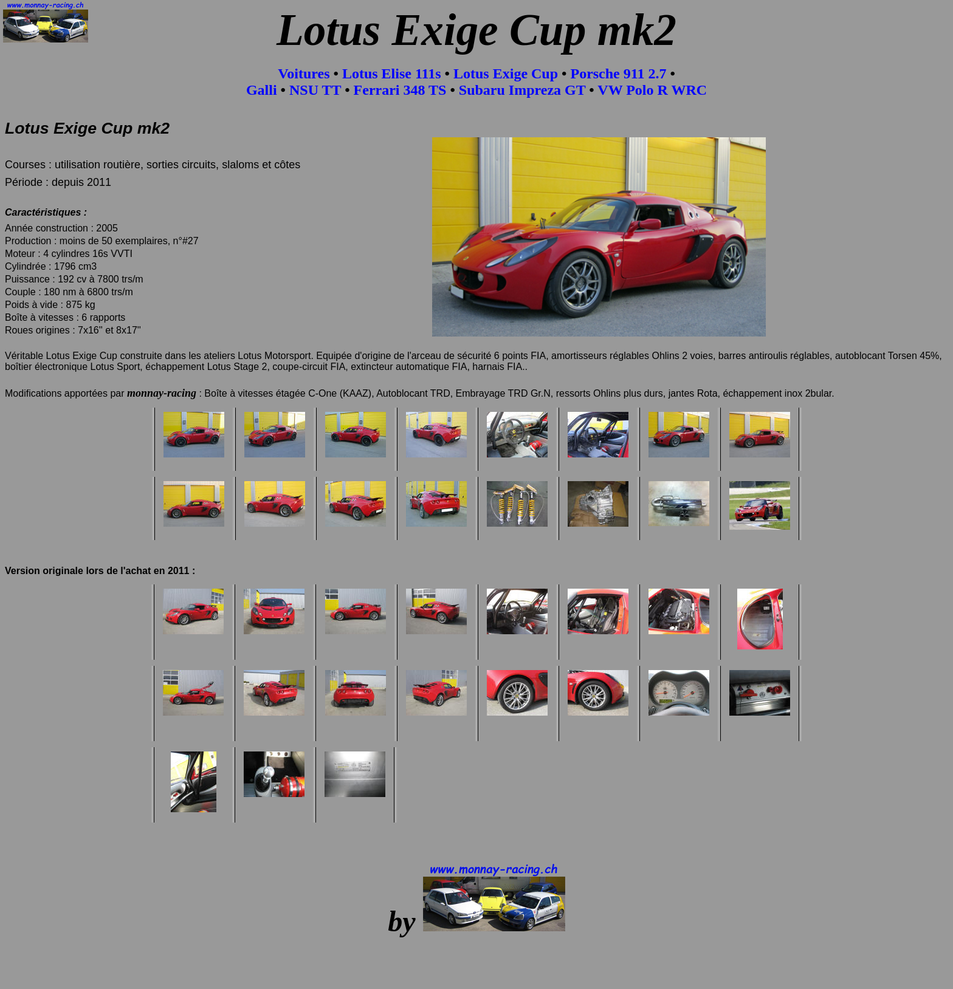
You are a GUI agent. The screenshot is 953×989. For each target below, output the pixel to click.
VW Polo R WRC (652, 90)
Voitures (305, 73)
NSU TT (315, 90)
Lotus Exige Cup (505, 73)
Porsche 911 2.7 (618, 73)
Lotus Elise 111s (391, 73)
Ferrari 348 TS (400, 90)
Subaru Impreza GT (522, 90)
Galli (261, 90)
